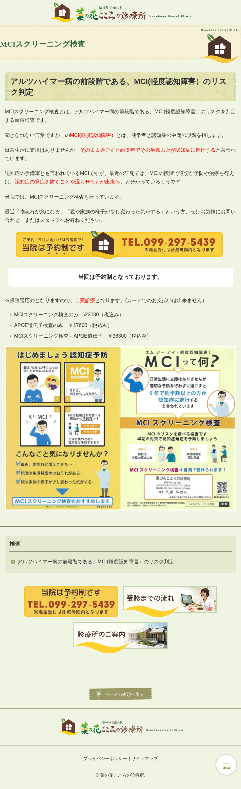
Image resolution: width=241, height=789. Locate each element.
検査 (15, 544)
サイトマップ (144, 758)
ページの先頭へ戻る (124, 694)
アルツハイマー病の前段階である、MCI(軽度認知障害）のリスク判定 (95, 561)
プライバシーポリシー (105, 758)
